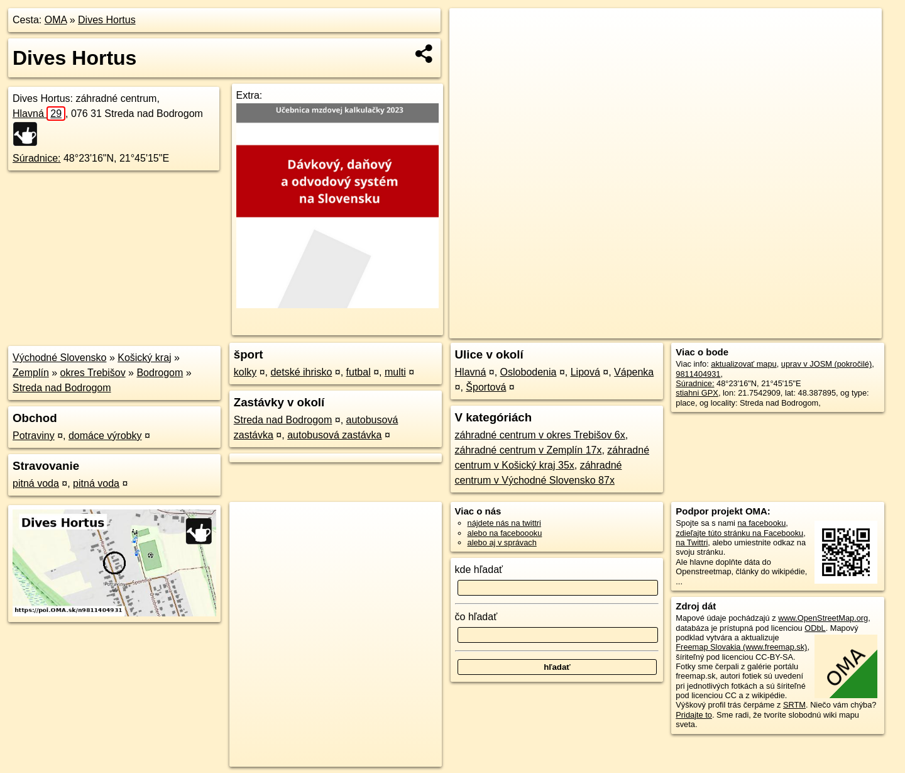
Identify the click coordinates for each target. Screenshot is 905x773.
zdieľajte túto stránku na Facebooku (739, 533)
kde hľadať (479, 569)
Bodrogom (159, 372)
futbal (358, 372)
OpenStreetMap (664, 329)
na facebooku (761, 523)
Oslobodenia (528, 372)
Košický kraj (144, 357)
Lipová (585, 372)
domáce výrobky (105, 435)
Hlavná (39, 113)
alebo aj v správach (502, 542)
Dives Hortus (107, 19)
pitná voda (36, 483)
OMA (56, 19)
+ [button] (471, 29)
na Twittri (692, 542)
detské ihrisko (301, 372)
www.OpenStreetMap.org (823, 618)
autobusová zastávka (334, 435)
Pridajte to (694, 715)
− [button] (471, 49)
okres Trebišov (93, 372)
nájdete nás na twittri (504, 523)
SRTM (794, 704)
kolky (245, 372)
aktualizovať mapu (743, 364)
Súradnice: (37, 158)
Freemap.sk (729, 329)
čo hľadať (476, 616)
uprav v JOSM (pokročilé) (826, 364)
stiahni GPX (697, 393)
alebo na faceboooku (505, 533)
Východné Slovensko (59, 357)
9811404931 (698, 374)
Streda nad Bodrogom (62, 387)
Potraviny (34, 435)
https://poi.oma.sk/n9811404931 (825, 329)
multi (395, 372)
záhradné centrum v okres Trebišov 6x (540, 435)
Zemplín (31, 372)
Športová (486, 387)
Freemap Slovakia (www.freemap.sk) (741, 647)
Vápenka (634, 372)
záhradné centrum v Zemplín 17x (528, 450)
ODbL (814, 628)
